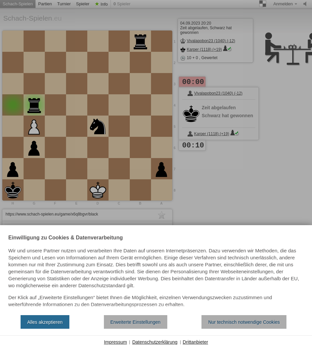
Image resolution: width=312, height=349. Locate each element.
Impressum (115, 342)
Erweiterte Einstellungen (136, 322)
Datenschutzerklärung (154, 342)
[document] (156, 272)
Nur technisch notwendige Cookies (244, 322)
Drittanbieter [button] (195, 342)
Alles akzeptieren (45, 322)
